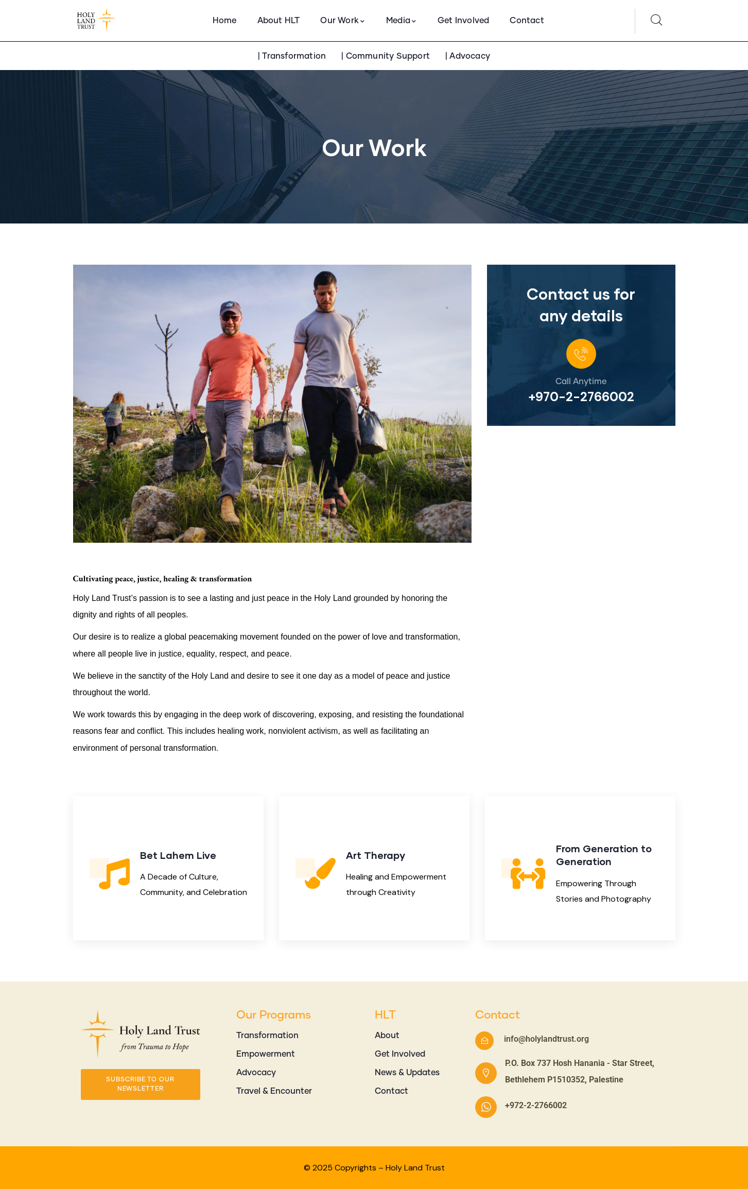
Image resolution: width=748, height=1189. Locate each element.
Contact (391, 1091)
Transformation (267, 1035)
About (387, 1035)
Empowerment (265, 1054)
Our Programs (273, 1015)
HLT (385, 1015)
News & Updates (407, 1073)
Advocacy (256, 1073)
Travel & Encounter (274, 1091)
